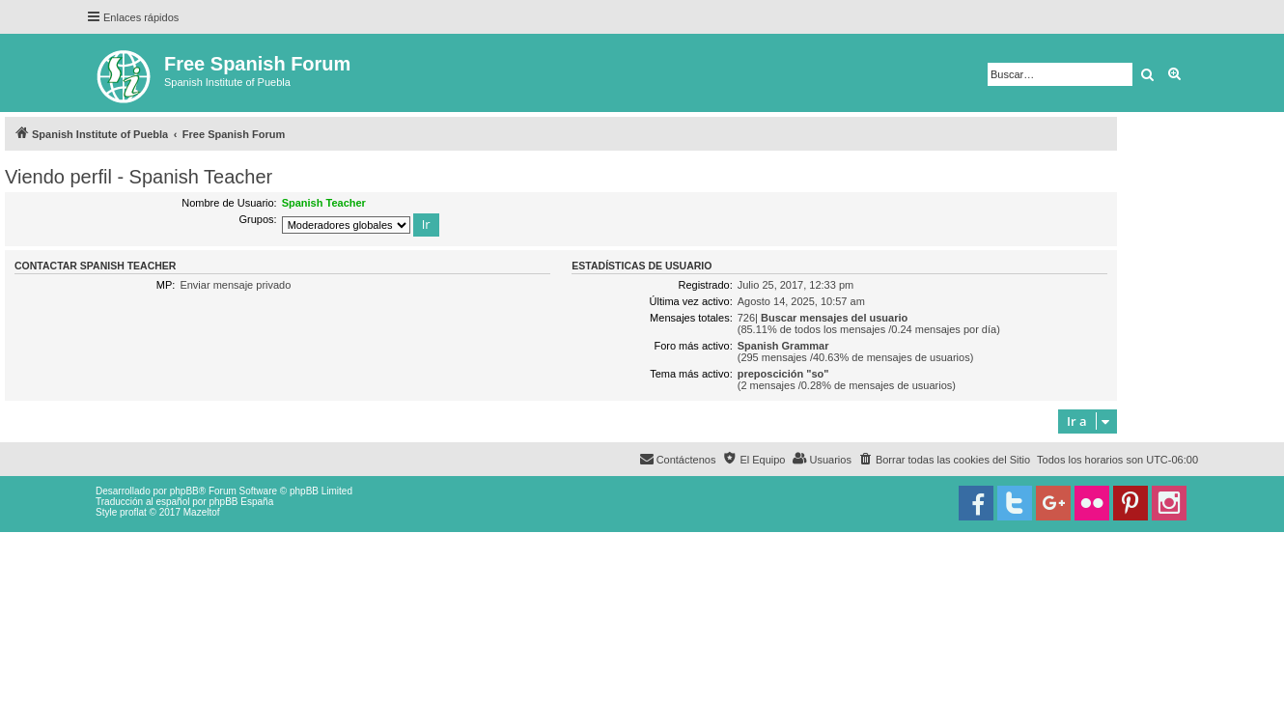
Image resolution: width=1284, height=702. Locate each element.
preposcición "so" (783, 373)
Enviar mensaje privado (235, 285)
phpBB (184, 491)
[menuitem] (944, 459)
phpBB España (241, 501)
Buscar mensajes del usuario (834, 317)
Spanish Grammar (783, 345)
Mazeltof (201, 512)
